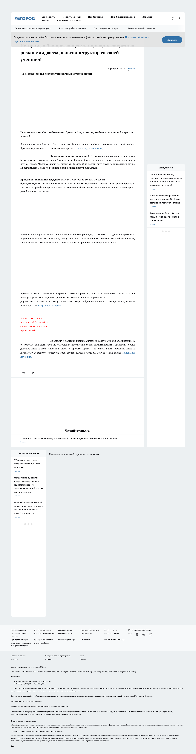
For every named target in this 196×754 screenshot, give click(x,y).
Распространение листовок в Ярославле (26, 701)
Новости (48, 659)
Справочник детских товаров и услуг (33, 28)
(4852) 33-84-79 (29, 684)
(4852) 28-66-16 (34, 681)
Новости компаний (18, 656)
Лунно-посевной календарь (141, 28)
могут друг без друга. (50, 305)
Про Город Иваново (65, 630)
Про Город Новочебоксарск (44, 633)
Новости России (72, 16)
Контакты (14, 659)
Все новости (48, 16)
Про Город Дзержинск (42, 630)
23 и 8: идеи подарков (123, 16)
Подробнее (83, 727)
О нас (82, 656)
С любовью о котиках (69, 20)
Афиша (46, 20)
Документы (85, 640)
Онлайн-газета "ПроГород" (114, 640)
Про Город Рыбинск (65, 633)
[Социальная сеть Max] (150, 634)
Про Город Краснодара (66, 640)
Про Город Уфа (86, 633)
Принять (172, 39)
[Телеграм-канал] (143, 634)
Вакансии (148, 16)
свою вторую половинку (89, 148)
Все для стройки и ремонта (72, 28)
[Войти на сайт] (179, 18)
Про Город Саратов (111, 633)
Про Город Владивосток (43, 640)
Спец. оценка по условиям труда (23, 721)
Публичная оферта (41, 643)
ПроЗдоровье (95, 16)
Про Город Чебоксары (19, 640)
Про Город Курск (110, 630)
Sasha (131, 68)
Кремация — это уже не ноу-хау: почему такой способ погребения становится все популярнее (77, 440)
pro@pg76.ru (46, 681)
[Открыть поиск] (173, 18)
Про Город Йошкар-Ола (90, 630)
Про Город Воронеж (18, 630)
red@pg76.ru (41, 684)
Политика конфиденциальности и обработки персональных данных (37, 731)
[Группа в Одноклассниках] (136, 634)
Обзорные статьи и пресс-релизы (58, 656)
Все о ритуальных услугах (107, 28)
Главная (83, 659)
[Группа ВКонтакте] (130, 634)
